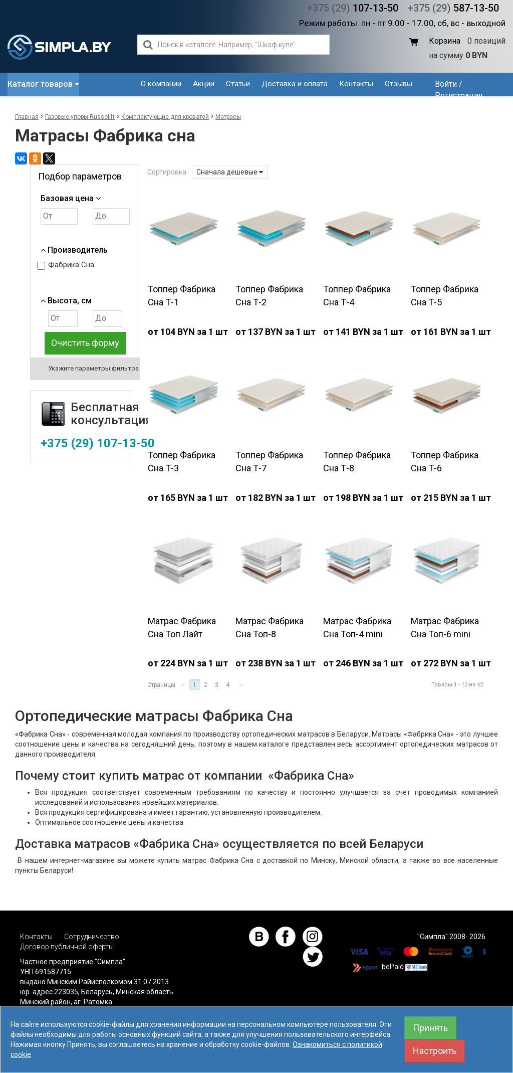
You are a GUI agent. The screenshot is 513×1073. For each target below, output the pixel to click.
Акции (203, 83)
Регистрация (458, 95)
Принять (430, 1027)
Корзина (444, 41)
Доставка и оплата (295, 83)
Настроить (434, 1050)
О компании (161, 83)
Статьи (238, 83)
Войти (446, 84)
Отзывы (398, 83)
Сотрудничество (91, 937)
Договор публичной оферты (67, 947)
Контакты (356, 83)
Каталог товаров (43, 84)
